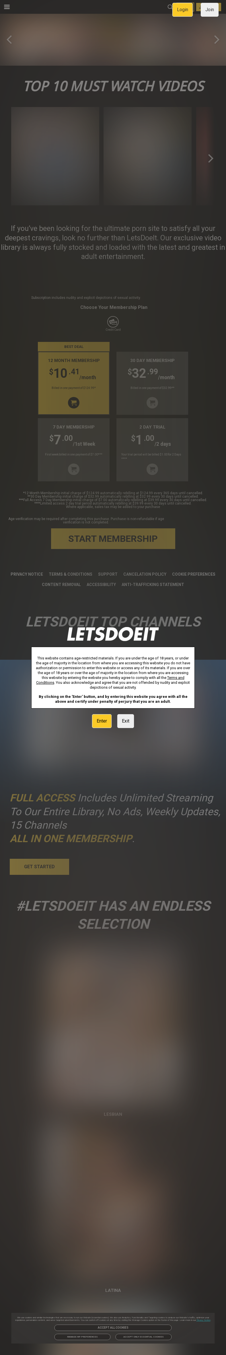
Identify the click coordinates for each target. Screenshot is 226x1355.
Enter (102, 721)
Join (209, 9)
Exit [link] (125, 721)
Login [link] (182, 9)
